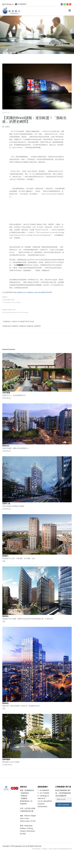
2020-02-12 (5, 112)
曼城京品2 (5, 446)
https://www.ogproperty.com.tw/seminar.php (15, 312)
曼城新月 (5, 556)
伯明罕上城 (6, 503)
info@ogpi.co (8, 4)
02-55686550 (20, 4)
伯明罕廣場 (6, 393)
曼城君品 (5, 616)
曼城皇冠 (5, 703)
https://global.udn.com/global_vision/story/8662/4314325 (32, 292)
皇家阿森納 (6, 759)
